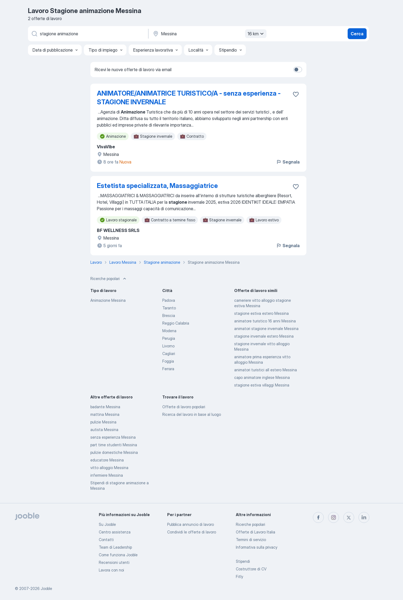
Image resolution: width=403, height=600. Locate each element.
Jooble (46, 588)
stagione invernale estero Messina (264, 336)
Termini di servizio (251, 539)
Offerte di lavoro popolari (183, 406)
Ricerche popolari (250, 524)
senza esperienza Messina (113, 437)
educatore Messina (107, 460)
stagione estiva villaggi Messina (261, 385)
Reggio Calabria (175, 323)
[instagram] (333, 517)
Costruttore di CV (251, 569)
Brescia (168, 315)
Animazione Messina (108, 300)
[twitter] (348, 517)
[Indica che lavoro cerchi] (87, 33)
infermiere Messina (106, 475)
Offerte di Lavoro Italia (255, 532)
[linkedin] (363, 517)
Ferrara (168, 368)
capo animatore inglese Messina (262, 377)
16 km (256, 33)
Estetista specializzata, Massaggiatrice (157, 186)
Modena (169, 330)
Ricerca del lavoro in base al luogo (191, 414)
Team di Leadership (115, 547)
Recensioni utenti (114, 562)
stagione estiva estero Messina (261, 313)
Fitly (239, 576)
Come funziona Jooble (118, 554)
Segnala (288, 162)
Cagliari (168, 353)
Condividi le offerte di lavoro (191, 532)
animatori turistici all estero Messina (265, 369)
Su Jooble (107, 524)
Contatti (106, 539)
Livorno (168, 346)
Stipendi (243, 561)
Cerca (357, 33)
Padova (168, 300)
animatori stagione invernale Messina (266, 328)
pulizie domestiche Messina (114, 452)
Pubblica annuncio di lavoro (190, 524)
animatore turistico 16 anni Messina (265, 321)
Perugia (168, 338)
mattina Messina (104, 414)
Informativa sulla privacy (256, 547)
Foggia (168, 361)
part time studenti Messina (113, 444)
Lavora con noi (111, 570)
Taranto (169, 308)
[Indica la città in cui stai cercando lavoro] (209, 33)
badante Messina (105, 406)
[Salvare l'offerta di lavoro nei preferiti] (296, 94)
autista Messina (104, 429)
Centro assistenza (115, 532)
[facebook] (318, 517)
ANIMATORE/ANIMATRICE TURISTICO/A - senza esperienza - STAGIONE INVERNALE (189, 97)
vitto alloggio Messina (109, 467)
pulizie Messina (103, 422)
